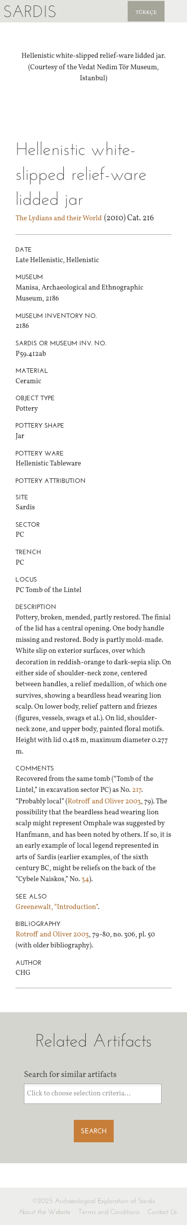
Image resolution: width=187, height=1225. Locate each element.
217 (136, 790)
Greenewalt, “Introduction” (56, 907)
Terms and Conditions (109, 1212)
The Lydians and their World (58, 218)
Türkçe (146, 12)
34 (85, 879)
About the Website (44, 1212)
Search (94, 1131)
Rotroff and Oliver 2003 (104, 801)
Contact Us (162, 1212)
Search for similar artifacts (70, 1075)
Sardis (29, 11)
